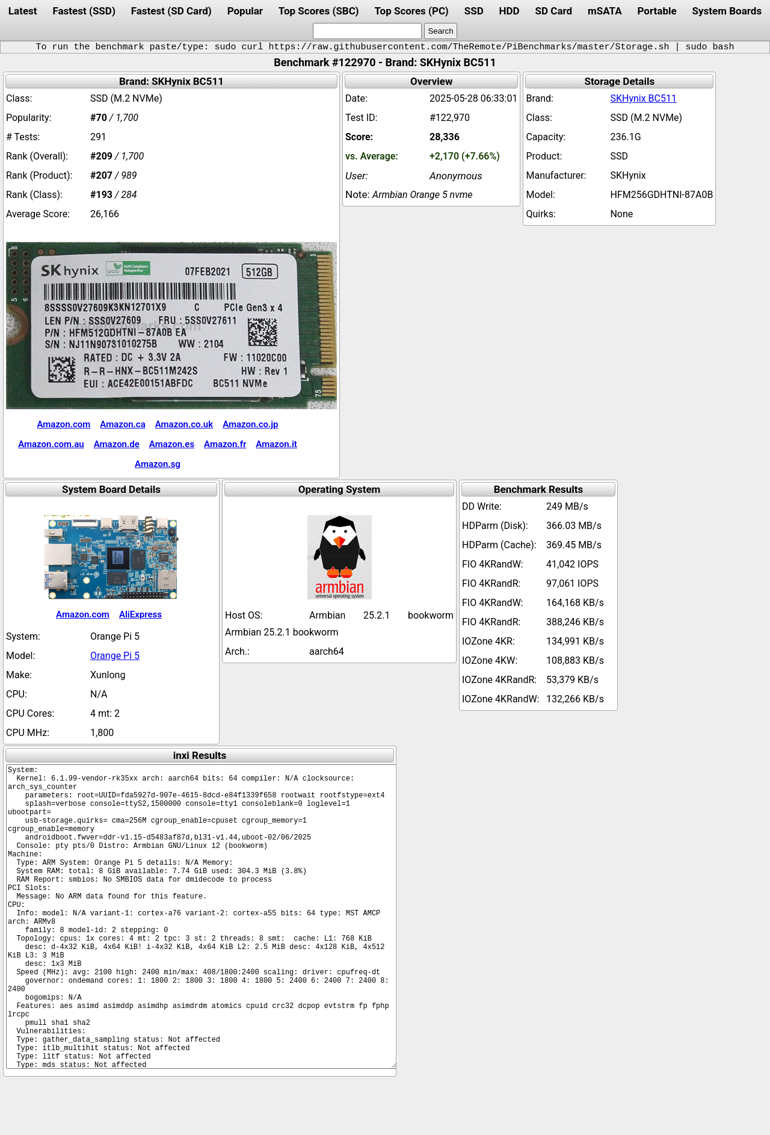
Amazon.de (117, 444)
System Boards (727, 11)
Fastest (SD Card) (171, 11)
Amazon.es (171, 444)
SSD (474, 11)
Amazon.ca (122, 424)
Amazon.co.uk (184, 424)
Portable (657, 11)
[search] (367, 31)
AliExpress (140, 614)
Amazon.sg (157, 464)
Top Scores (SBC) (319, 11)
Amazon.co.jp (250, 424)
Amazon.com (63, 424)
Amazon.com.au (51, 444)
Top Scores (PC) (411, 11)
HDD (509, 11)
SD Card (554, 11)
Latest (22, 11)
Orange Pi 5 (115, 655)
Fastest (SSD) (83, 11)
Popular (245, 11)
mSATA (605, 11)
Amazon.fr (225, 444)
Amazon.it (276, 444)
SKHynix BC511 (643, 98)
